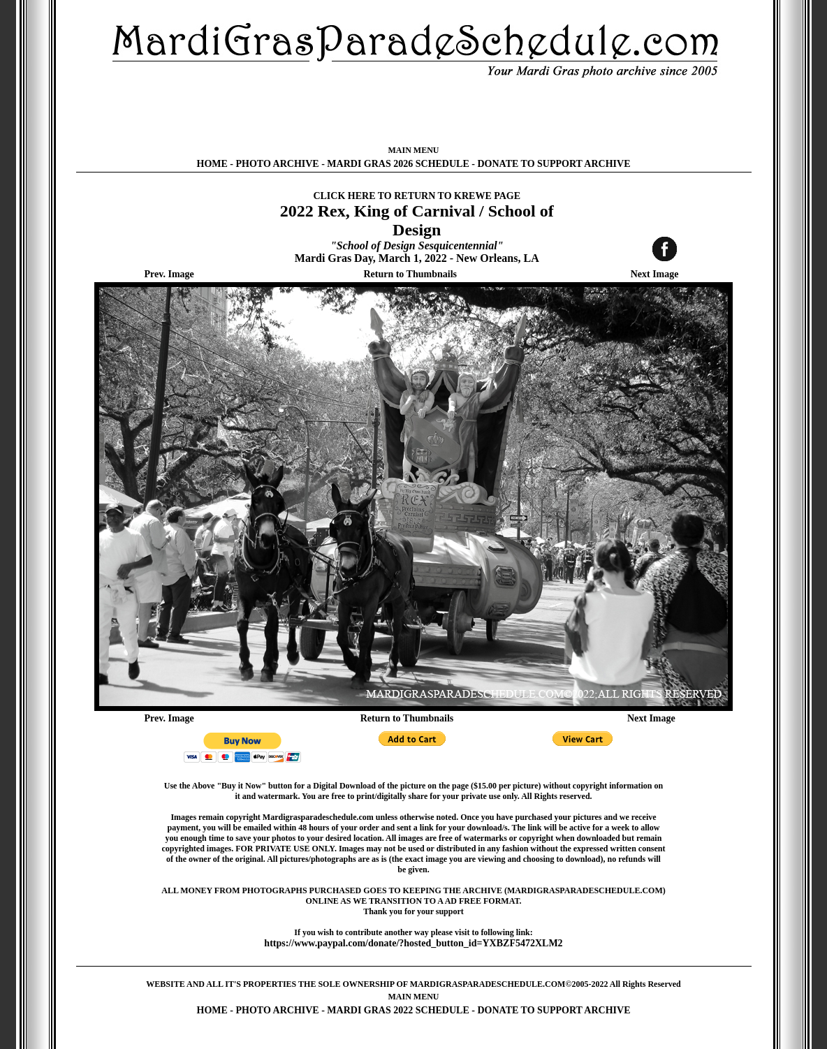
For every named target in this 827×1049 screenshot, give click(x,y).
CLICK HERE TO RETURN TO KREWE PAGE (416, 196)
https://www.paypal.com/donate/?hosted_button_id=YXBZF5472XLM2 (413, 943)
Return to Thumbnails (410, 274)
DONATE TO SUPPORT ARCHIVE (553, 164)
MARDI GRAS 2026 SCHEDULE (398, 164)
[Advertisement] (413, 111)
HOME (212, 164)
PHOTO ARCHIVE (277, 164)
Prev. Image (169, 274)
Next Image (655, 274)
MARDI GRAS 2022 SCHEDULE (398, 1010)
